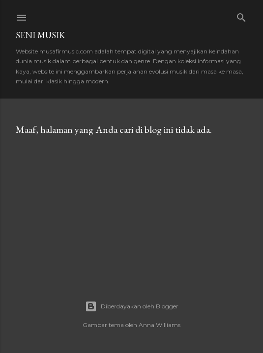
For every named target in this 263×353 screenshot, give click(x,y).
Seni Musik (40, 35)
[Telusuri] (241, 15)
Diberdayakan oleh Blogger (131, 306)
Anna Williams (159, 324)
